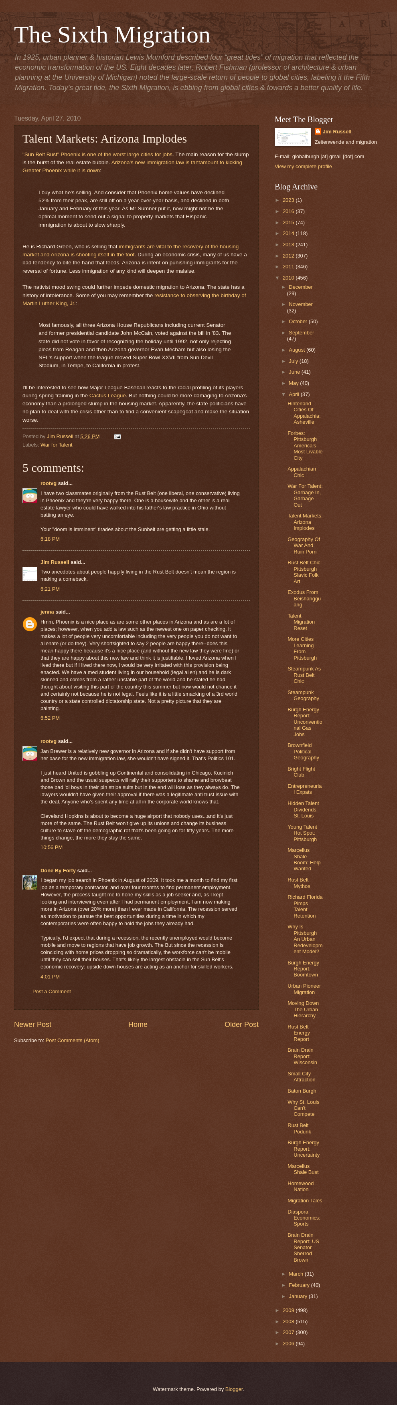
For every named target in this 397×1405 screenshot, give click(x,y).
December (300, 287)
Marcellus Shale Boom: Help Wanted (304, 859)
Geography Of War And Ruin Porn (304, 545)
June (295, 372)
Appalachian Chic (302, 472)
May (294, 383)
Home (138, 1025)
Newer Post (32, 1025)
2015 (289, 222)
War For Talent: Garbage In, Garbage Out (305, 495)
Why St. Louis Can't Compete (303, 1108)
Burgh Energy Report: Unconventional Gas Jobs (305, 722)
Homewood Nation (301, 1186)
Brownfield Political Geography (303, 751)
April (294, 394)
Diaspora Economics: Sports (304, 1218)
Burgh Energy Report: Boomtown (303, 969)
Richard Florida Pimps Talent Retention (305, 906)
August (297, 350)
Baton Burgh (302, 1091)
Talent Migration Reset (301, 622)
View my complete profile (303, 166)
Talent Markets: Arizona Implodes (305, 522)
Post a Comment (51, 991)
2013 (289, 245)
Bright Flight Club (301, 772)
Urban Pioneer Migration (304, 989)
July (294, 361)
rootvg (49, 483)
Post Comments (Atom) (72, 1040)
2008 (289, 1321)
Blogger (234, 1389)
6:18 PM (50, 539)
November (300, 304)
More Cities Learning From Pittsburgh (302, 648)
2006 (289, 1344)
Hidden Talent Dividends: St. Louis (303, 809)
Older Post (242, 1025)
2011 (289, 267)
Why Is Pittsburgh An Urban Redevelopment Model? (305, 939)
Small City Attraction (301, 1077)
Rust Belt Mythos (299, 883)
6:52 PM (50, 718)
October (298, 321)
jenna (47, 612)
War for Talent (56, 445)
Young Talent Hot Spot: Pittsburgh (302, 833)
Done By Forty (58, 871)
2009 (289, 1310)
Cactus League (107, 396)
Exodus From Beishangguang (304, 598)
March (296, 1274)
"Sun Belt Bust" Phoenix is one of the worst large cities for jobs (97, 154)
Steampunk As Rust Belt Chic (304, 675)
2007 (289, 1332)
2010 (289, 278)
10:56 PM (52, 847)
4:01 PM (50, 977)
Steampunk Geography (303, 695)
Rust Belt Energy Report (299, 1033)
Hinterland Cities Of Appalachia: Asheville (304, 413)
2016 (289, 211)
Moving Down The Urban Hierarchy (303, 1009)
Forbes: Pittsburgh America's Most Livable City (305, 445)
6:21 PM (50, 589)
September (301, 333)
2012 (289, 256)
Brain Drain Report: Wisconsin (302, 1056)
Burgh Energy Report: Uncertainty (304, 1148)
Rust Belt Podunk (299, 1128)
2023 (289, 200)
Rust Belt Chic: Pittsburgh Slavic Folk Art (305, 572)
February (300, 1285)
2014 (289, 233)
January (298, 1296)
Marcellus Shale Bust (303, 1169)
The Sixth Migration (112, 34)
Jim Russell (55, 562)
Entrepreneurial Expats (305, 789)
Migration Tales (305, 1201)
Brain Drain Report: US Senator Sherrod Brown (303, 1247)
